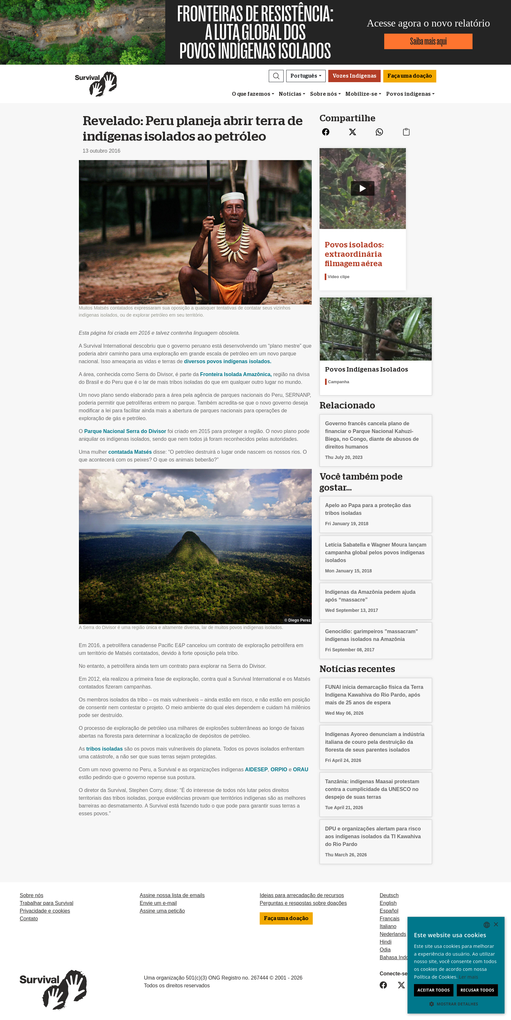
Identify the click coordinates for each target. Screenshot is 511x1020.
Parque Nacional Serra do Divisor (125, 431)
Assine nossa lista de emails (172, 893)
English (388, 901)
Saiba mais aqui (428, 41)
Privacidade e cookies (45, 909)
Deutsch (389, 893)
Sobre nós (323, 94)
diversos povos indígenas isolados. (227, 361)
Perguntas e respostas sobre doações (303, 901)
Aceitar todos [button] (434, 990)
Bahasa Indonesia (400, 955)
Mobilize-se (361, 94)
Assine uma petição (162, 909)
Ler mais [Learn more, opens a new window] (468, 977)
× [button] (495, 924)
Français (389, 916)
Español (389, 909)
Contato (29, 916)
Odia (385, 947)
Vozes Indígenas (354, 76)
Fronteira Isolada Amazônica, (236, 374)
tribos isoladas (104, 749)
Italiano (388, 924)
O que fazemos (251, 94)
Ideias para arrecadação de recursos (302, 893)
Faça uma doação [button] (409, 76)
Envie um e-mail (158, 901)
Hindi (385, 940)
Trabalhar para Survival (46, 901)
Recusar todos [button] (477, 990)
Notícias (290, 94)
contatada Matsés (130, 452)
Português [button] (303, 76)
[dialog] (456, 965)
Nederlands (393, 932)
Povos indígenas (408, 94)
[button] (276, 76)
